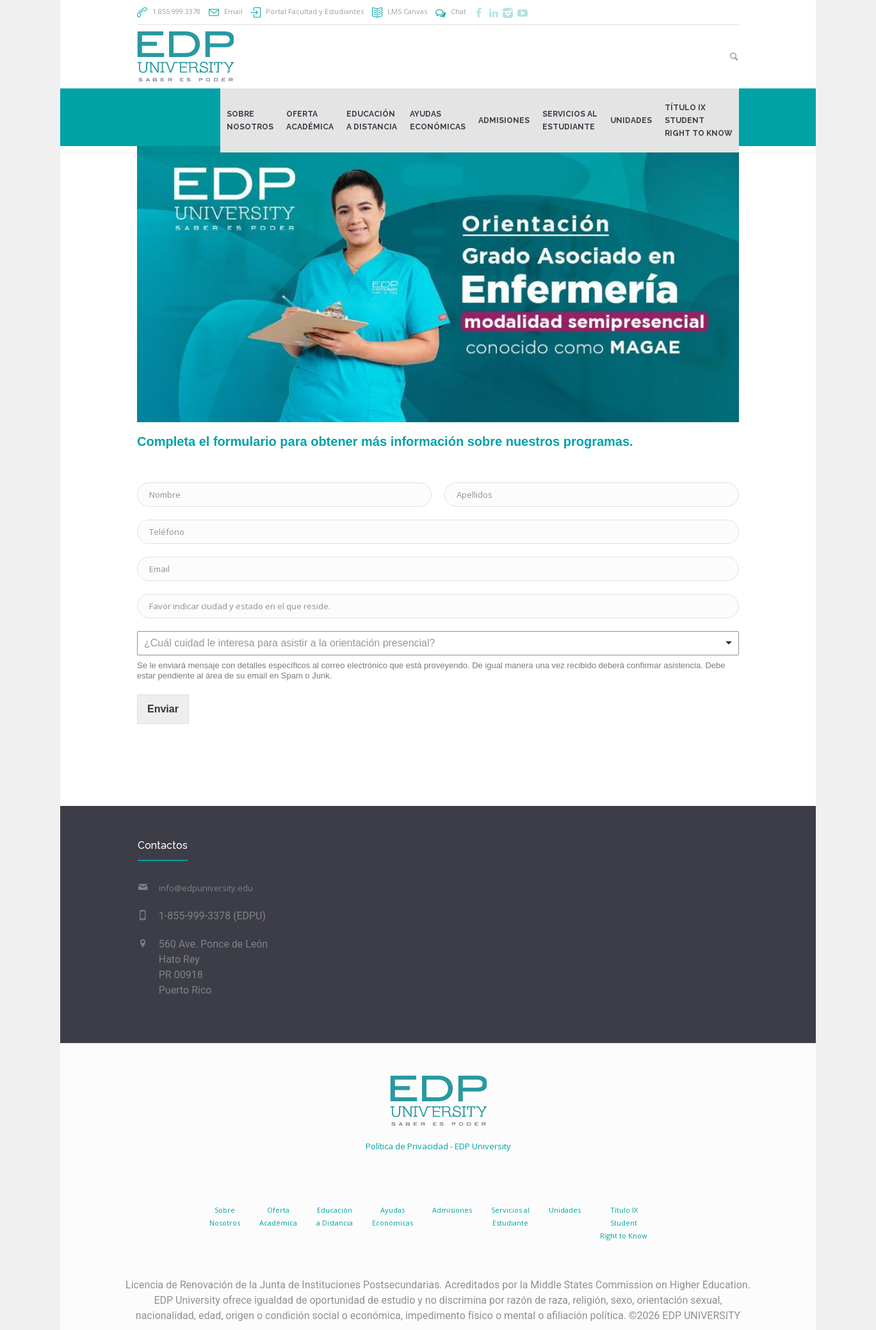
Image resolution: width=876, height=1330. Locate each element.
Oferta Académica (278, 1216)
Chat (458, 11)
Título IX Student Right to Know (623, 1222)
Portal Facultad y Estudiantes (315, 11)
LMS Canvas (407, 11)
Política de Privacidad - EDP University (438, 1146)
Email (233, 11)
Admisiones (452, 1210)
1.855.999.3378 (176, 11)
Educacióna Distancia (334, 1216)
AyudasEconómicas (392, 1216)
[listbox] (438, 643)
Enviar (163, 708)
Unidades (565, 1210)
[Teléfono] (438, 532)
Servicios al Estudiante (510, 1216)
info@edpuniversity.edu (206, 888)
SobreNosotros (224, 1216)
